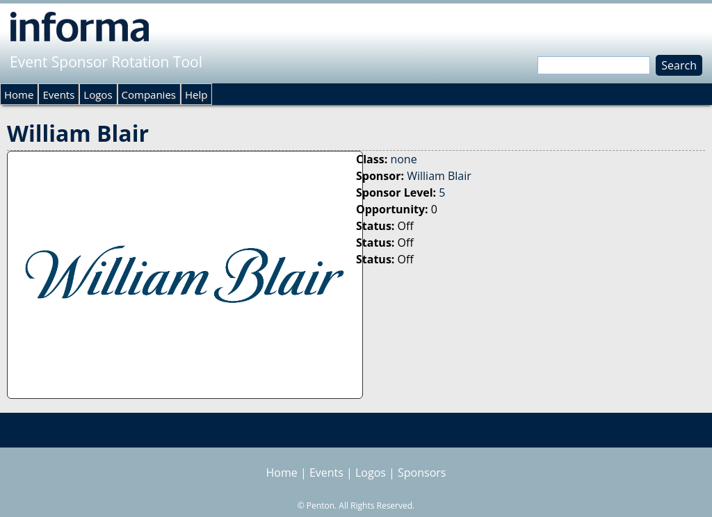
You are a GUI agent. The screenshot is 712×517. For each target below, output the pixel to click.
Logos (97, 94)
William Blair (439, 175)
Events (58, 94)
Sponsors (422, 472)
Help (196, 94)
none (403, 159)
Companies (149, 94)
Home (18, 94)
